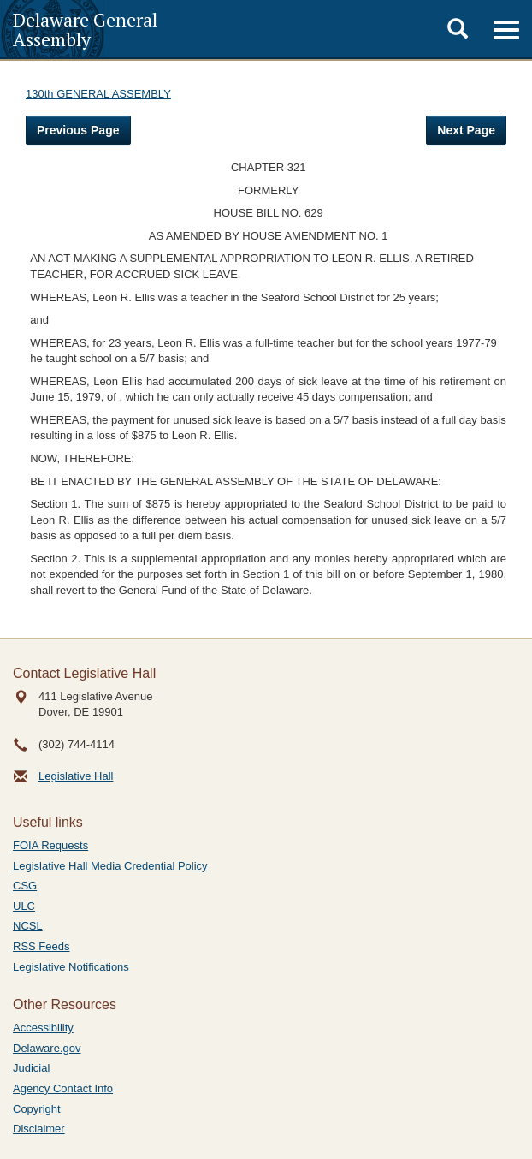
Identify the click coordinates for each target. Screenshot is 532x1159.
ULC (24, 906)
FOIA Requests (50, 845)
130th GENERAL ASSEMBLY (98, 93)
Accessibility (43, 1027)
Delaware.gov (47, 1048)
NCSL (28, 925)
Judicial (31, 1067)
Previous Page (78, 130)
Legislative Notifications (71, 966)
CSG (25, 885)
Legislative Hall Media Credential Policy (110, 865)
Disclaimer (39, 1128)
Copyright (37, 1109)
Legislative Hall (75, 776)
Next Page (466, 130)
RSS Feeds (41, 946)
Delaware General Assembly (85, 29)
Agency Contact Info (63, 1088)
